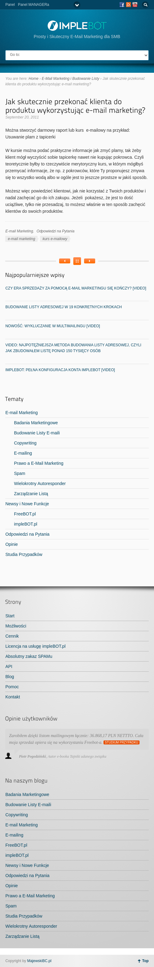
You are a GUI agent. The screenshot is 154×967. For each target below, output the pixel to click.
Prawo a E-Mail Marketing (38, 463)
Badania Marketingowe (36, 422)
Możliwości (15, 625)
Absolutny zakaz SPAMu (28, 656)
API (8, 666)
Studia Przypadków (23, 554)
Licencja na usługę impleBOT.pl (35, 646)
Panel (10, 4)
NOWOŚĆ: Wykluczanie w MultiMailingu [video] (52, 326)
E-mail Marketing (19, 231)
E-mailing (23, 453)
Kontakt (12, 696)
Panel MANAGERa (33, 4)
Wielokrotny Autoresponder (40, 483)
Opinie (11, 544)
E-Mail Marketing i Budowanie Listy (70, 78)
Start (9, 615)
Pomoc (12, 686)
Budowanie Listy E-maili (37, 432)
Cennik (12, 636)
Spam (19, 473)
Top (145, 961)
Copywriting (25, 443)
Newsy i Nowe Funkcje (27, 503)
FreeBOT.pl (25, 513)
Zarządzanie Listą (31, 493)
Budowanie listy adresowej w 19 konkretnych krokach (63, 307)
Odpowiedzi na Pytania (56, 231)
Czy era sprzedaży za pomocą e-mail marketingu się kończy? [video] (75, 288)
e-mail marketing (21, 239)
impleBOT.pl (25, 524)
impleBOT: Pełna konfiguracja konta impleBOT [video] (60, 370)
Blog (9, 676)
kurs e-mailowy (55, 239)
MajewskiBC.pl (39, 961)
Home (33, 78)
